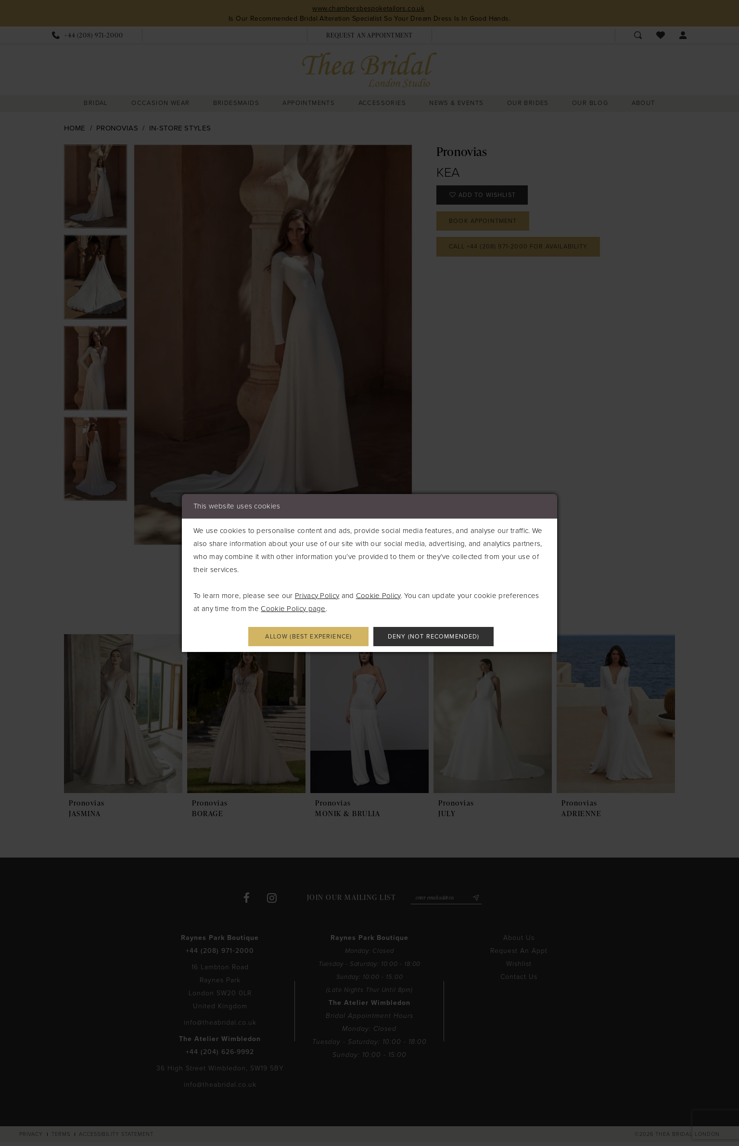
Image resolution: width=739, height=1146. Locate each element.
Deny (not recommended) (441, 637)
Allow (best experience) (301, 637)
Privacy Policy (317, 594)
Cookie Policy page (293, 607)
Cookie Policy (378, 594)
